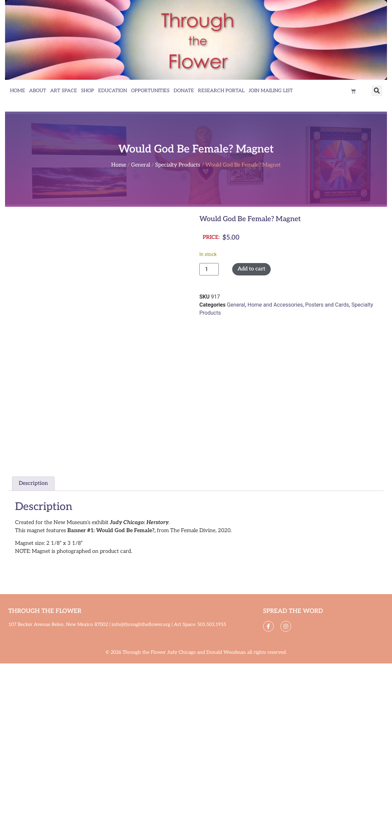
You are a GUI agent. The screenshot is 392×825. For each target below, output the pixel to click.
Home (17, 90)
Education (112, 90)
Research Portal (221, 90)
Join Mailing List (271, 90)
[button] (377, 90)
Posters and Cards (327, 305)
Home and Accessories (275, 305)
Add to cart (251, 269)
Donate (184, 90)
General (140, 165)
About (37, 90)
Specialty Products (177, 165)
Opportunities (150, 90)
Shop (87, 90)
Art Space (63, 90)
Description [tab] (33, 483)
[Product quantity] (209, 269)
